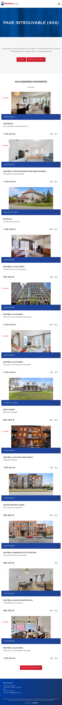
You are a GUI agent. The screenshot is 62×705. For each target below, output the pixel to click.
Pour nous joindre (36, 59)
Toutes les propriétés (31, 667)
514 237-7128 (10, 690)
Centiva (34, 702)
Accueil (21, 59)
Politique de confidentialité (16, 700)
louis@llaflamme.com (15, 692)
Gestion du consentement (46, 700)
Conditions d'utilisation (31, 700)
